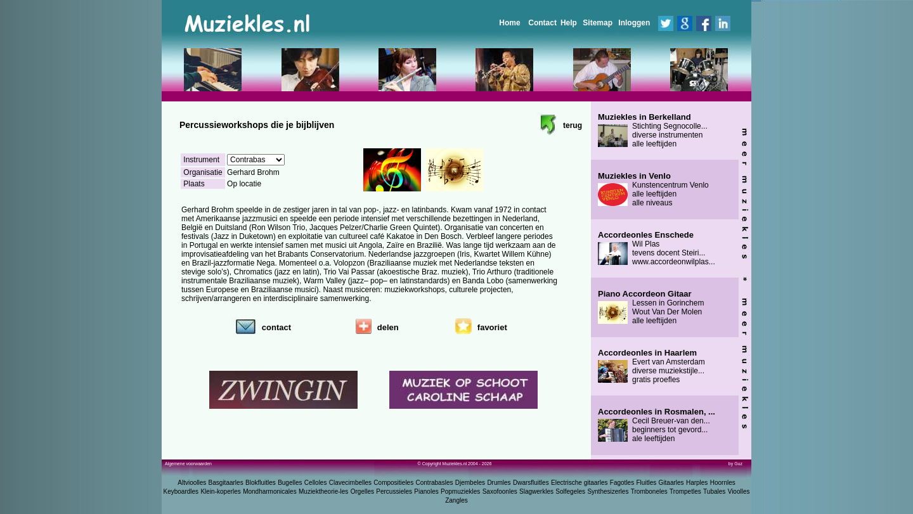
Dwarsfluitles (531, 482)
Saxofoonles (499, 491)
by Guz (735, 463)
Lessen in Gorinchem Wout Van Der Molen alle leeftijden (651, 307)
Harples (697, 482)
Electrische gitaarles (579, 482)
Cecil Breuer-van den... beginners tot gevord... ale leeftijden (656, 425)
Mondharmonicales (270, 491)
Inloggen (634, 22)
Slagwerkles (536, 491)
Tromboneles (649, 491)
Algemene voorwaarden (188, 463)
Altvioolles (192, 482)
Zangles (456, 500)
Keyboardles (181, 491)
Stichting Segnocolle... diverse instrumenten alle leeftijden (653, 130)
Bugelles (290, 482)
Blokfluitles (260, 482)
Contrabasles (434, 482)
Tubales (714, 491)
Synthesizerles (607, 491)
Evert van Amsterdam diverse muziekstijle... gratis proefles (651, 366)
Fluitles (647, 482)
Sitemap (597, 22)
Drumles (498, 482)
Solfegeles (570, 491)
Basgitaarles (226, 482)
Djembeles (470, 482)
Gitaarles (671, 482)
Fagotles (622, 482)
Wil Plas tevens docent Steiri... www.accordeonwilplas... (656, 248)
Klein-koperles (220, 491)
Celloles (315, 482)
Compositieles (393, 482)
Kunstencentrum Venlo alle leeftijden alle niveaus (653, 189)
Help (568, 22)
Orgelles (362, 491)
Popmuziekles (460, 491)
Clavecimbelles (350, 482)
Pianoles (426, 491)
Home (509, 22)
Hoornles (722, 482)
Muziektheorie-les (323, 491)
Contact (542, 22)
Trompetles (685, 491)
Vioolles (739, 491)
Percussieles (394, 491)
